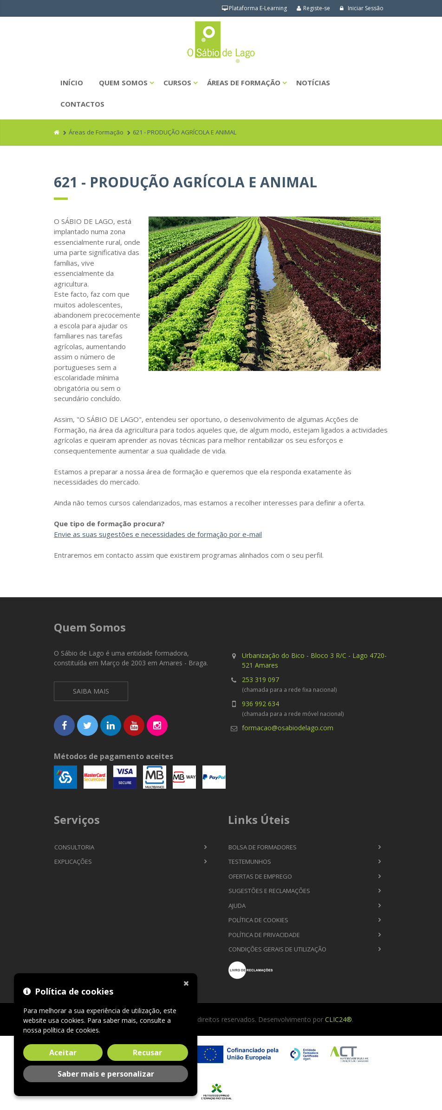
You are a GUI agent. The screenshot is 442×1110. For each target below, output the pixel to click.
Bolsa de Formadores (262, 847)
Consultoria (74, 847)
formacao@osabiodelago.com (287, 727)
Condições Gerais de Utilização (277, 949)
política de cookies (71, 1030)
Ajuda (237, 905)
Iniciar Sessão (361, 8)
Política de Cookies (258, 920)
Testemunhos (249, 861)
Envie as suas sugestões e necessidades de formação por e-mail (158, 534)
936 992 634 (260, 703)
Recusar (147, 1052)
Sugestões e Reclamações (269, 891)
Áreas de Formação (243, 82)
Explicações (73, 861)
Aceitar (63, 1052)
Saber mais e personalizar (106, 1074)
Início (71, 82)
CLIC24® (338, 1019)
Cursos (177, 82)
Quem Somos (123, 82)
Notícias (313, 82)
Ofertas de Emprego (260, 876)
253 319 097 (260, 679)
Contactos (82, 103)
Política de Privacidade (264, 935)
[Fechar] (188, 982)
